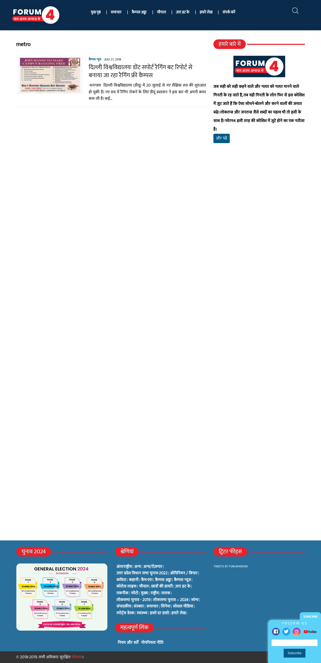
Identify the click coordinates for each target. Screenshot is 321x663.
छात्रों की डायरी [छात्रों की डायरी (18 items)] (162, 586)
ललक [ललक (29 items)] (165, 593)
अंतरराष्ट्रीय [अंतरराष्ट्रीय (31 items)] (124, 566)
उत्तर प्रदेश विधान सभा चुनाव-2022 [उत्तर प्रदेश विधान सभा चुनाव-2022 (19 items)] (142, 573)
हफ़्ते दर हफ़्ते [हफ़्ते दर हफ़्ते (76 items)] (159, 613)
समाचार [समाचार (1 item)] (152, 606)
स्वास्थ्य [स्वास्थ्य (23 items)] (142, 613)
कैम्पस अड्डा (139, 12)
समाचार (116, 12)
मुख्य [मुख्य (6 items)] (144, 593)
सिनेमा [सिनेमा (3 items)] (165, 606)
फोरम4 (77, 657)
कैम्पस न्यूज (95, 59)
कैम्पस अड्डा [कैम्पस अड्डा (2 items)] (163, 580)
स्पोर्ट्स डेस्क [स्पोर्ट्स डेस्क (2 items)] (125, 613)
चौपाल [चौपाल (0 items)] (144, 586)
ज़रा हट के (182, 12)
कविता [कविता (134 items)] (121, 580)
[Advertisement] (259, 208)
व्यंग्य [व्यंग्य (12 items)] (194, 600)
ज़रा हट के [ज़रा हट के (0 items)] (182, 586)
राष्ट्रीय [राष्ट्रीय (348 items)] (154, 593)
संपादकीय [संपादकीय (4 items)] (123, 606)
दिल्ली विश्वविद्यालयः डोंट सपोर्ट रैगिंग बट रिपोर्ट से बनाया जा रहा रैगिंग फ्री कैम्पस (140, 71)
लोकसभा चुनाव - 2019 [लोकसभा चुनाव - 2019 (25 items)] (133, 600)
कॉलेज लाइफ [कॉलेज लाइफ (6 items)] (126, 586)
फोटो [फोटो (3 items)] (134, 593)
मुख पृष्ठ (96, 12)
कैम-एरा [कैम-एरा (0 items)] (146, 580)
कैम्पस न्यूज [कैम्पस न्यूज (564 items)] (182, 580)
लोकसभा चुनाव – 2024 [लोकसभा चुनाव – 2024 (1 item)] (171, 600)
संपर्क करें (228, 12)
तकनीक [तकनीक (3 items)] (122, 593)
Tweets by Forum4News (231, 566)
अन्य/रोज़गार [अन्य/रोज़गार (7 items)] (152, 566)
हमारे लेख (206, 12)
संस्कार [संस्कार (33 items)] (139, 606)
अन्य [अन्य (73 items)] (137, 566)
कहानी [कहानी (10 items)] (133, 580)
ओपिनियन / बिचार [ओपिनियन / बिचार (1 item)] (184, 573)
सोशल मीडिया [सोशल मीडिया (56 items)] (183, 606)
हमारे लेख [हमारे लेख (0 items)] (178, 613)
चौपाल (161, 12)
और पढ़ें (221, 138)
